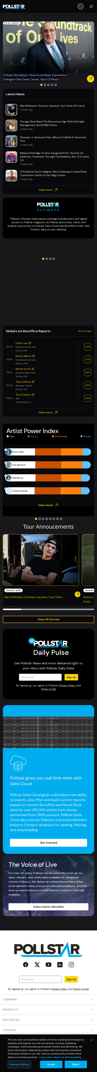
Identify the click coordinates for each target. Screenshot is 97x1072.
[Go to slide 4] (52, 85)
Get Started (48, 843)
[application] (48, 471)
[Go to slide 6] (54, 519)
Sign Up (71, 677)
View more (48, 190)
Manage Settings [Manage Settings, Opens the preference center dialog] (19, 1064)
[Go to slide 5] (56, 85)
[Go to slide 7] (57, 519)
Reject (75, 1064)
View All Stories (49, 619)
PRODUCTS (48, 1010)
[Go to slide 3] (48, 85)
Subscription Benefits (48, 907)
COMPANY (48, 999)
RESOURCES (48, 1020)
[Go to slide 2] (45, 85)
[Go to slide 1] (41, 85)
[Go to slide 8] (61, 519)
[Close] (91, 1040)
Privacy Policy (68, 685)
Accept (51, 1064)
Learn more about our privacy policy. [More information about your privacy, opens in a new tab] (60, 1057)
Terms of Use (48, 689)
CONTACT (48, 1030)
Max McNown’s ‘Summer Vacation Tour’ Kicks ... (34, 597)
